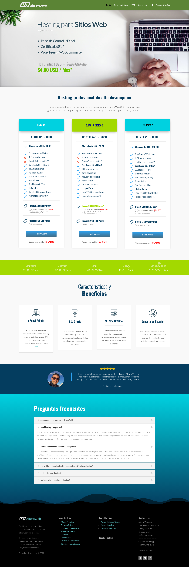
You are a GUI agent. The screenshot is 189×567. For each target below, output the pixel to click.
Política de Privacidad (70, 541)
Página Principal (67, 522)
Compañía (65, 534)
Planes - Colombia (108, 528)
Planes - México (107, 525)
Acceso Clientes (163, 5)
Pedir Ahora (41, 233)
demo (37, 346)
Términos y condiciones (70, 544)
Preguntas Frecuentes (70, 528)
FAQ (133, 5)
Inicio (108, 5)
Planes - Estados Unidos (110, 522)
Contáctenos (66, 537)
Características (121, 5)
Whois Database (67, 531)
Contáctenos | (145, 5)
